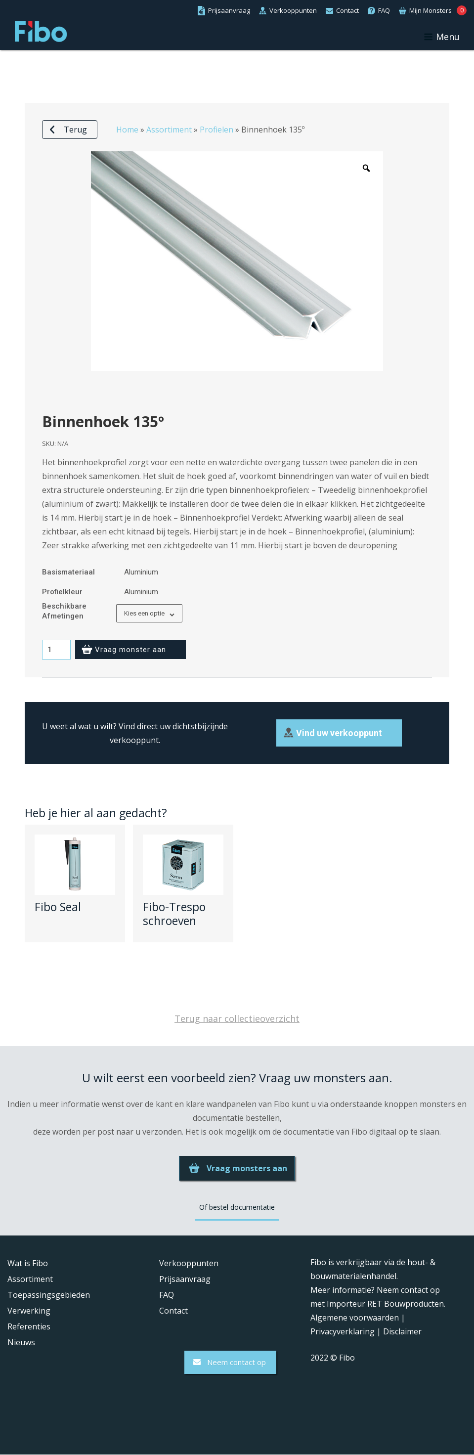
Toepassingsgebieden (48, 1295)
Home (127, 129)
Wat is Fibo (27, 1263)
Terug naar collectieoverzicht (237, 1019)
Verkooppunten (188, 1263)
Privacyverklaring (342, 1331)
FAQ (166, 1295)
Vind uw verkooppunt (339, 733)
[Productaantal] (56, 650)
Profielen (216, 129)
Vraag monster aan (130, 649)
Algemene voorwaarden (354, 1318)
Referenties (28, 1327)
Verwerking (28, 1311)
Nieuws (21, 1342)
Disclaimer (402, 1331)
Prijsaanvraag (185, 1279)
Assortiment (169, 129)
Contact (173, 1311)
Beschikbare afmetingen (64, 611)
